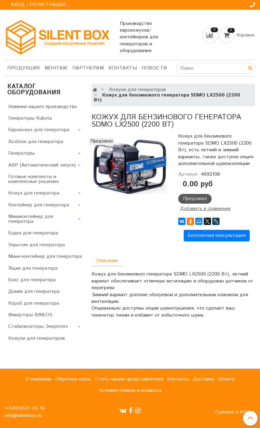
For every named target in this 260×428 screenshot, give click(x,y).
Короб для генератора (33, 303)
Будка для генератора (33, 233)
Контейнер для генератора (38, 205)
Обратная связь (73, 379)
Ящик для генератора (32, 268)
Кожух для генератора (33, 193)
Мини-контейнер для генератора (45, 256)
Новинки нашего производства (42, 106)
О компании (38, 379)
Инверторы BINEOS (30, 314)
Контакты (123, 68)
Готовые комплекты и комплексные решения (33, 179)
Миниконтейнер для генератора (30, 219)
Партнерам (88, 68)
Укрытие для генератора (36, 244)
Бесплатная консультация (217, 235)
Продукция (23, 68)
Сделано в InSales (235, 412)
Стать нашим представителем (129, 379)
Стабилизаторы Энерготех (38, 326)
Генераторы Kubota (30, 118)
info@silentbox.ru (23, 415)
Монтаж (56, 68)
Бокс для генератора (32, 279)
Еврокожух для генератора (38, 129)
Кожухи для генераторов (137, 89)
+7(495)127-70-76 (25, 408)
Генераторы (21, 153)
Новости (154, 68)
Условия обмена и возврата (130, 390)
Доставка (203, 379)
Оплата (226, 379)
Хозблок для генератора (35, 141)
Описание (107, 260)
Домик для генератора (34, 291)
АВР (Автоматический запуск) (42, 165)
